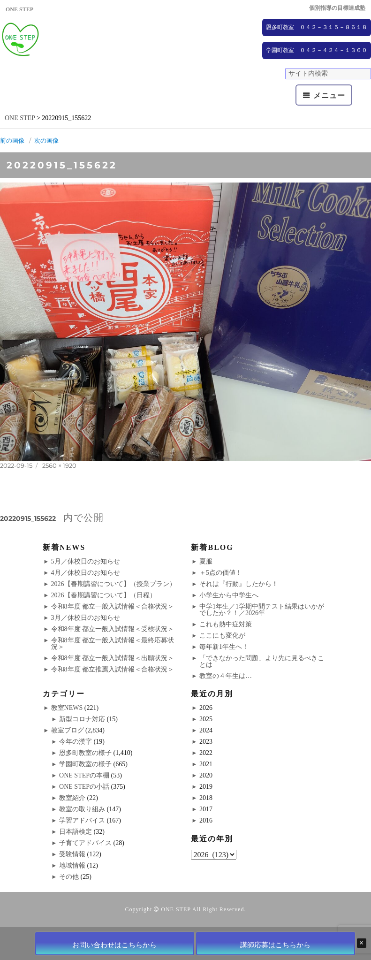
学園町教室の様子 (85, 764)
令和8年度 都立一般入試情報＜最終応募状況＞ (112, 643)
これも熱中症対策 (225, 624)
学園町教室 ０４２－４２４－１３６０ (316, 50)
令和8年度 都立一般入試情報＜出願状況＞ (112, 658)
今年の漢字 (75, 741)
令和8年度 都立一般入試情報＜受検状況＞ (112, 628)
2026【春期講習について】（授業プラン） (113, 583)
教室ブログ (67, 730)
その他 (69, 876)
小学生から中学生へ (228, 595)
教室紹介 (72, 797)
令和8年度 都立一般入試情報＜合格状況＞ (112, 606)
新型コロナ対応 (82, 719)
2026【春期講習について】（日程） (103, 595)
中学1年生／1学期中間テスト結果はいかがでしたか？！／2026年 (261, 610)
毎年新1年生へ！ (224, 646)
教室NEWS (67, 707)
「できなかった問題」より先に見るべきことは (261, 661)
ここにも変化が (222, 635)
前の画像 (12, 140)
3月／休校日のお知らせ (85, 617)
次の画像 (46, 140)
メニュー (329, 95)
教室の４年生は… (225, 675)
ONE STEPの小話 (84, 786)
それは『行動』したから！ (238, 583)
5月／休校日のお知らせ (85, 561)
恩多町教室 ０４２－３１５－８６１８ (316, 27)
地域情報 (72, 865)
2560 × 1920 (59, 465)
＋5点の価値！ (220, 572)
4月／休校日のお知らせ (85, 572)
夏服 (205, 561)
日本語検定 (75, 831)
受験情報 (72, 854)
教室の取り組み (82, 809)
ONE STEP (175, 909)
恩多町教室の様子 (85, 752)
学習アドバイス (82, 820)
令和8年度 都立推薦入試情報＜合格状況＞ (112, 669)
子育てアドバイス (85, 842)
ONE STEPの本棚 (84, 775)
